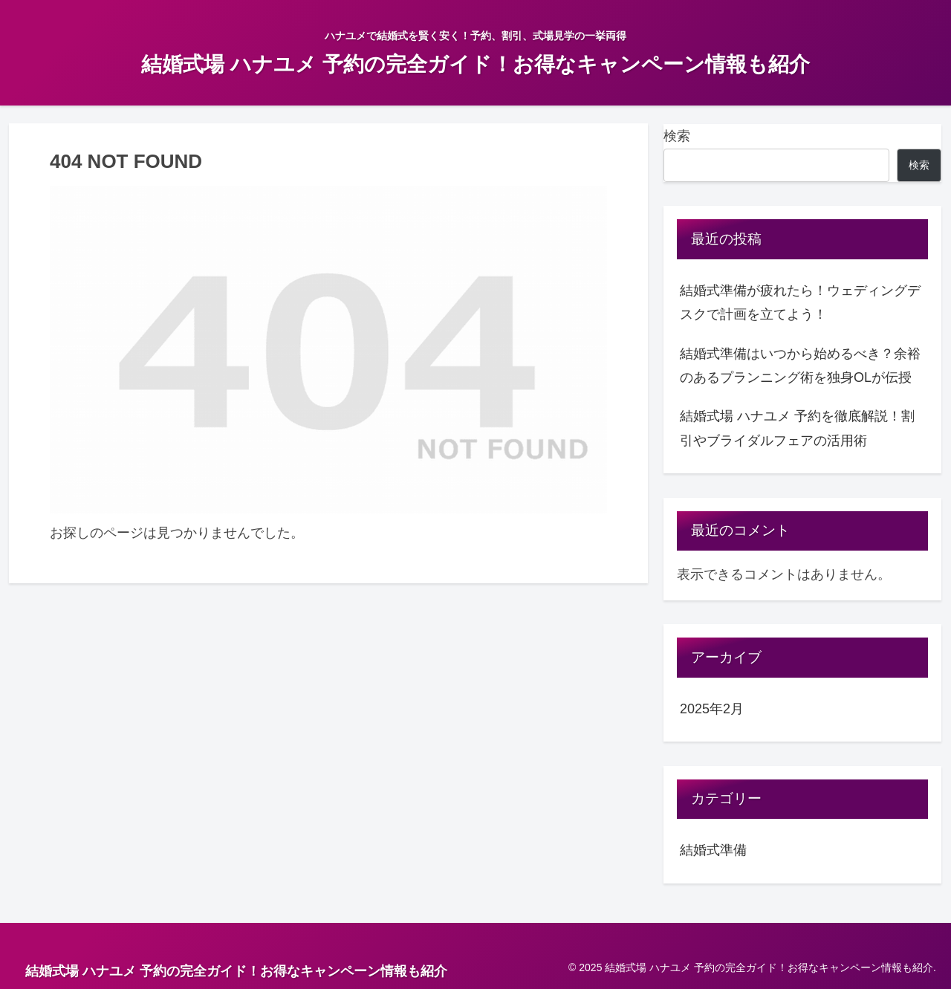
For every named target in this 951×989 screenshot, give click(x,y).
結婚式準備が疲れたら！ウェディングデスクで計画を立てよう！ (800, 302)
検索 (676, 136)
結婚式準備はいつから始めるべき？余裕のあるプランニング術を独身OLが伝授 (800, 365)
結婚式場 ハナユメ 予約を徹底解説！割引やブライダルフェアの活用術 (797, 428)
